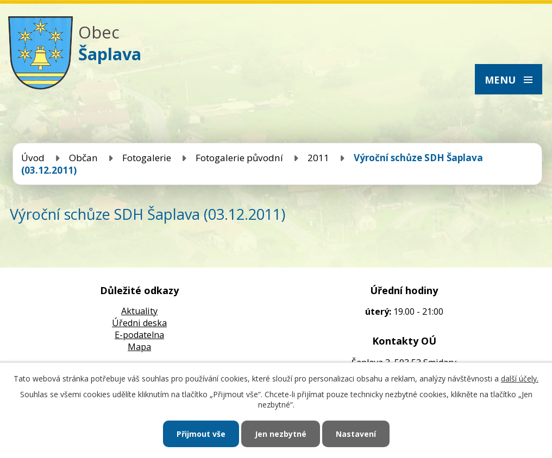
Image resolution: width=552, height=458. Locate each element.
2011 (318, 157)
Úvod (33, 157)
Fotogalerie (146, 157)
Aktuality (139, 311)
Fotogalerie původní (239, 157)
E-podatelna (139, 335)
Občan (83, 157)
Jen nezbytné (280, 434)
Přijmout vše (201, 434)
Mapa (139, 347)
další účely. (519, 378)
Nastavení (356, 434)
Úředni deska (139, 323)
